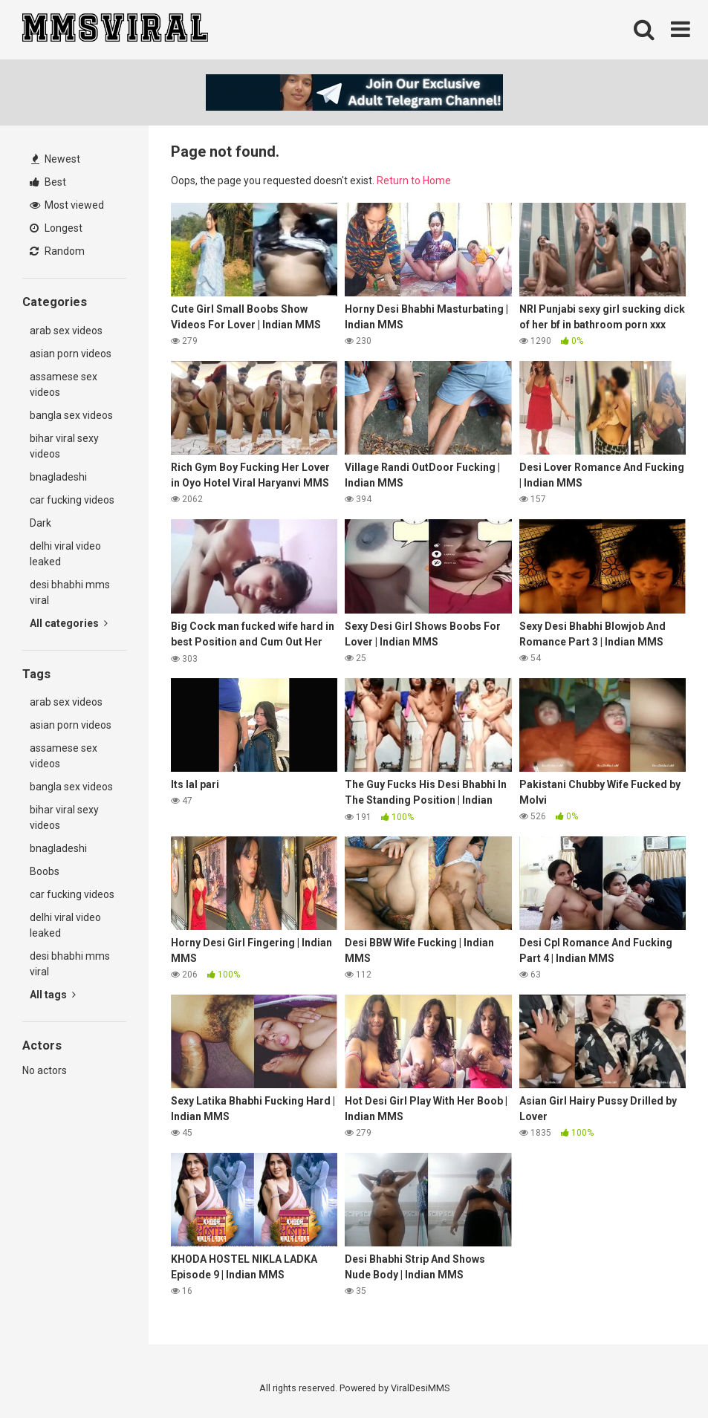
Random (57, 251)
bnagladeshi (58, 477)
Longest (56, 228)
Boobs (44, 871)
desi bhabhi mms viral (70, 592)
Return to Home (414, 180)
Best (48, 182)
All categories (69, 623)
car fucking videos (72, 500)
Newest (55, 159)
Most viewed (67, 205)
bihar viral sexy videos (64, 446)
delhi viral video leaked (65, 553)
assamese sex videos (63, 384)
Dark (40, 523)
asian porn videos (70, 354)
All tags (53, 995)
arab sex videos (66, 330)
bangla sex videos (71, 415)
